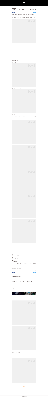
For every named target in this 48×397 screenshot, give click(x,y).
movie (19, 4)
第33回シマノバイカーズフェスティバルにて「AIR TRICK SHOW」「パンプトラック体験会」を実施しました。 (21, 282)
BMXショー (24, 386)
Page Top (24, 393)
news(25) (17, 268)
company (34, 4)
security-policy (25, 4)
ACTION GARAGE (30, 4)
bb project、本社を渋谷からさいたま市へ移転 (16, 276)
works (16, 4)
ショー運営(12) (13, 268)
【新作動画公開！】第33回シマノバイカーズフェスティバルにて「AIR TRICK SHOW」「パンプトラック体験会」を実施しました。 (24, 281)
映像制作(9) (20, 268)
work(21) (18, 268)
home (13, 4)
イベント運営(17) (15, 268)
